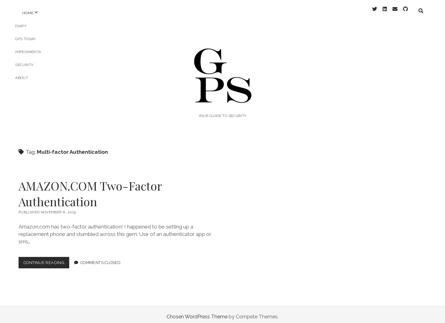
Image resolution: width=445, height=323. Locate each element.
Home (27, 13)
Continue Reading (46, 258)
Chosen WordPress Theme (197, 312)
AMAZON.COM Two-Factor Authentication (90, 188)
